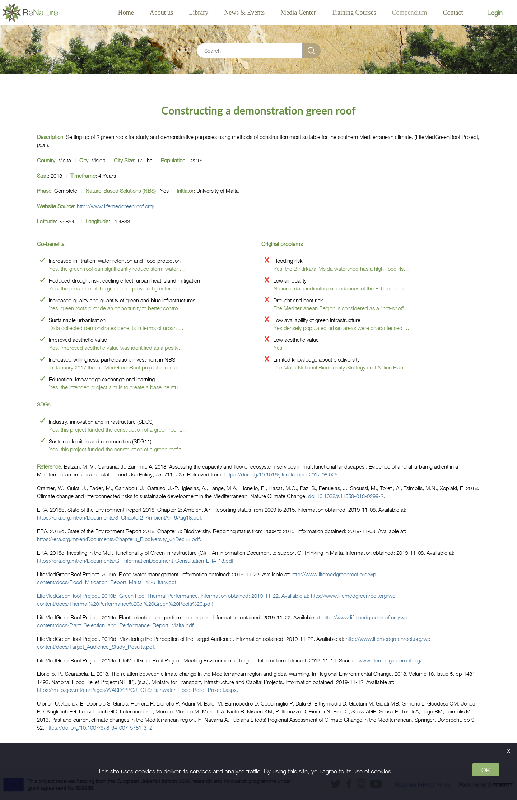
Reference (49, 466)
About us (161, 12)
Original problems (282, 244)
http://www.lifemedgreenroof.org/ (115, 206)
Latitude (46, 221)
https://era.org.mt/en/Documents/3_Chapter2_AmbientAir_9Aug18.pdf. (119, 517)
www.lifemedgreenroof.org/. (390, 660)
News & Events (244, 12)
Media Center (298, 12)
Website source (55, 206)
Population (173, 160)
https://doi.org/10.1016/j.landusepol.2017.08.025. (281, 474)
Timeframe (83, 175)
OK (485, 770)
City (83, 160)
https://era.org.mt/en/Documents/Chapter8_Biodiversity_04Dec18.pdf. (119, 539)
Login (495, 13)
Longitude (96, 221)
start (42, 175)
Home (126, 12)
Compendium (409, 12)
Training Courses (354, 12)
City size (124, 160)
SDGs (43, 404)
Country (46, 160)
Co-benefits (50, 244)
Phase (44, 190)
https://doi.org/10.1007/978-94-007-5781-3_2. (100, 727)
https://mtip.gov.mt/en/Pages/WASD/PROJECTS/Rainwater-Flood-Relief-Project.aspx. (137, 690)
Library (198, 12)
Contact (453, 12)
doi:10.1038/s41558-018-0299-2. (346, 496)
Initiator (185, 190)
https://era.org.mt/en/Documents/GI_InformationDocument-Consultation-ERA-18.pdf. (136, 560)
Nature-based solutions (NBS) (121, 190)
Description (50, 137)
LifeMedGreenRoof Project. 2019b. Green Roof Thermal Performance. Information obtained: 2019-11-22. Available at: (174, 595)
